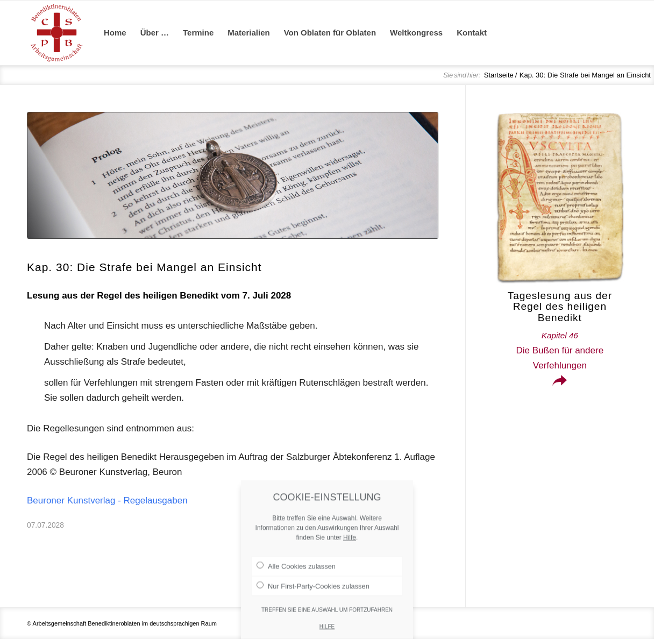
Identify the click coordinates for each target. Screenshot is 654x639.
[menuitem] (115, 33)
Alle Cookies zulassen (296, 576)
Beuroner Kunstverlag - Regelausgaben (107, 500)
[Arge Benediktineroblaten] (56, 32)
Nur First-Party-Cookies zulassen (313, 596)
